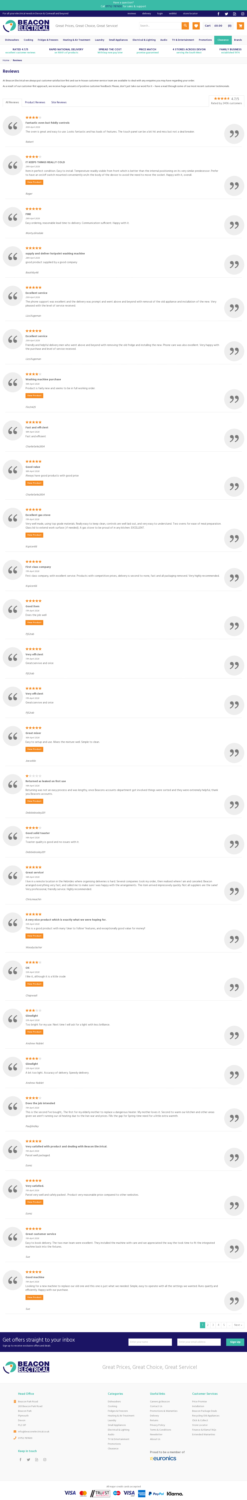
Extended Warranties (203, 1435)
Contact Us (156, 1406)
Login (160, 14)
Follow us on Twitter (226, 14)
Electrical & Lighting (118, 1430)
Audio (111, 1435)
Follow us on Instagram (243, 14)
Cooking (112, 1406)
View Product (34, 182)
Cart (208, 26)
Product (35, 102)
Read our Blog (235, 14)
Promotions (114, 1444)
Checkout (240, 25)
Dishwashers (114, 1402)
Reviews (132, 14)
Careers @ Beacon (160, 1402)
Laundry (112, 1420)
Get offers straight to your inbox (64, 1342)
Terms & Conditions (160, 1430)
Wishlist (173, 14)
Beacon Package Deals (204, 1411)
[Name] (150, 1342)
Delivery (154, 1416)
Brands (238, 40)
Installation (198, 1406)
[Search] (160, 25)
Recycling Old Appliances (205, 1416)
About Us (155, 1439)
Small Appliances (117, 1425)
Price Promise (199, 1402)
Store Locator (200, 1425)
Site (59, 102)
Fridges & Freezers (118, 1411)
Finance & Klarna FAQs (204, 1430)
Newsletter (156, 1435)
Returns (154, 1420)
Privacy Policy (157, 1425)
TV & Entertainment (118, 1439)
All (12, 102)
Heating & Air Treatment (121, 1416)
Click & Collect (200, 1420)
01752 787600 (25, 1438)
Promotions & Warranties (163, 1411)
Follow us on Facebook (218, 14)
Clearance (113, 1449)
